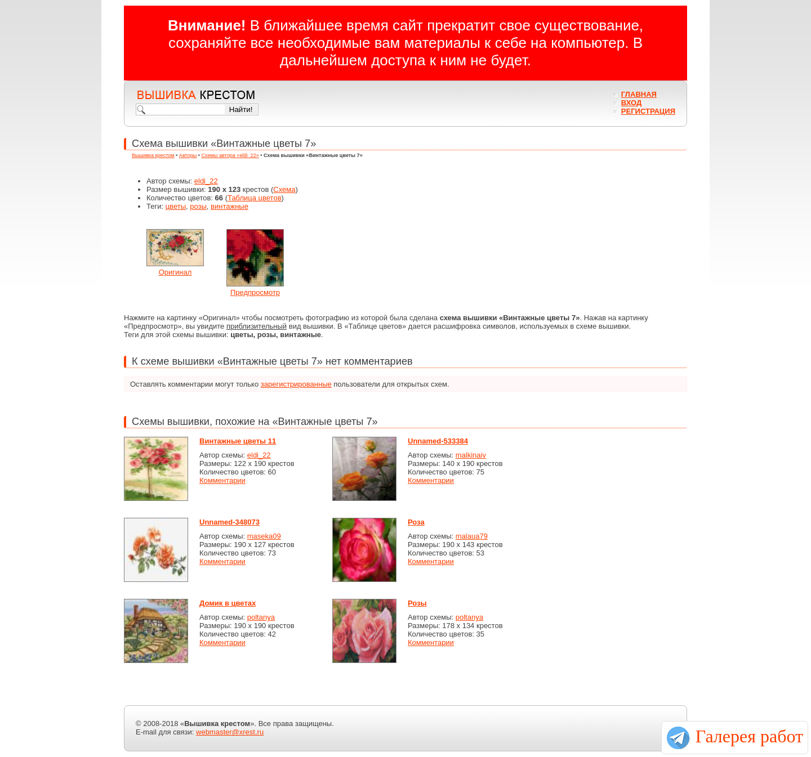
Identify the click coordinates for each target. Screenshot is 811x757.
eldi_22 (206, 181)
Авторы (188, 155)
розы (198, 206)
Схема (284, 189)
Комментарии (222, 480)
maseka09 (264, 536)
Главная (639, 94)
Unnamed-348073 (229, 522)
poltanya (261, 617)
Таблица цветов (255, 198)
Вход (631, 102)
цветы (176, 206)
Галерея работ (749, 736)
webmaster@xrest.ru (230, 732)
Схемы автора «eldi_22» (230, 155)
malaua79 (472, 536)
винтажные (229, 206)
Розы (417, 603)
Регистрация (648, 111)
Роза (416, 522)
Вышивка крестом (153, 155)
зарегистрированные (296, 384)
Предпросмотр (255, 292)
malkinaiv (471, 455)
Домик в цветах (227, 603)
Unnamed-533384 (438, 441)
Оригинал (175, 272)
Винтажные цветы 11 (237, 441)
